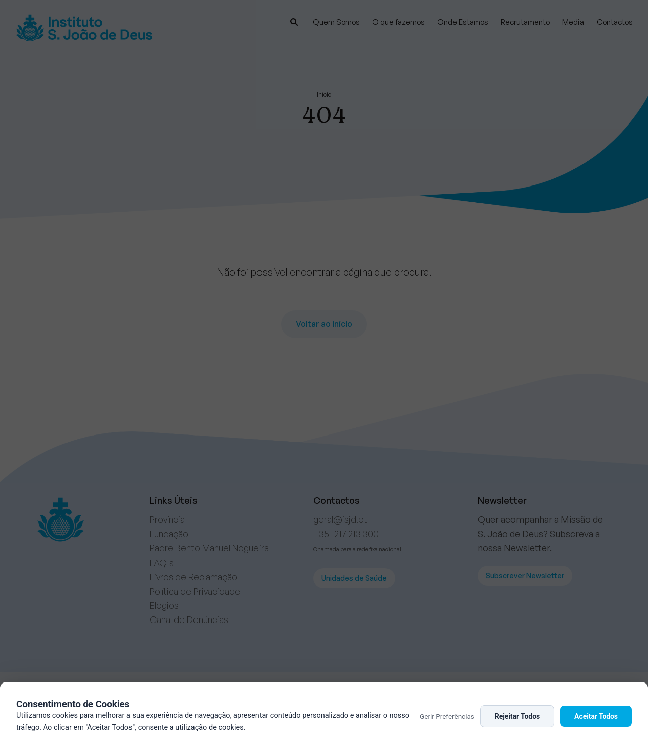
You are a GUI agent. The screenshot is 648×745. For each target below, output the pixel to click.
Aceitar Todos (596, 716)
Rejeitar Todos (517, 716)
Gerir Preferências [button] (447, 716)
